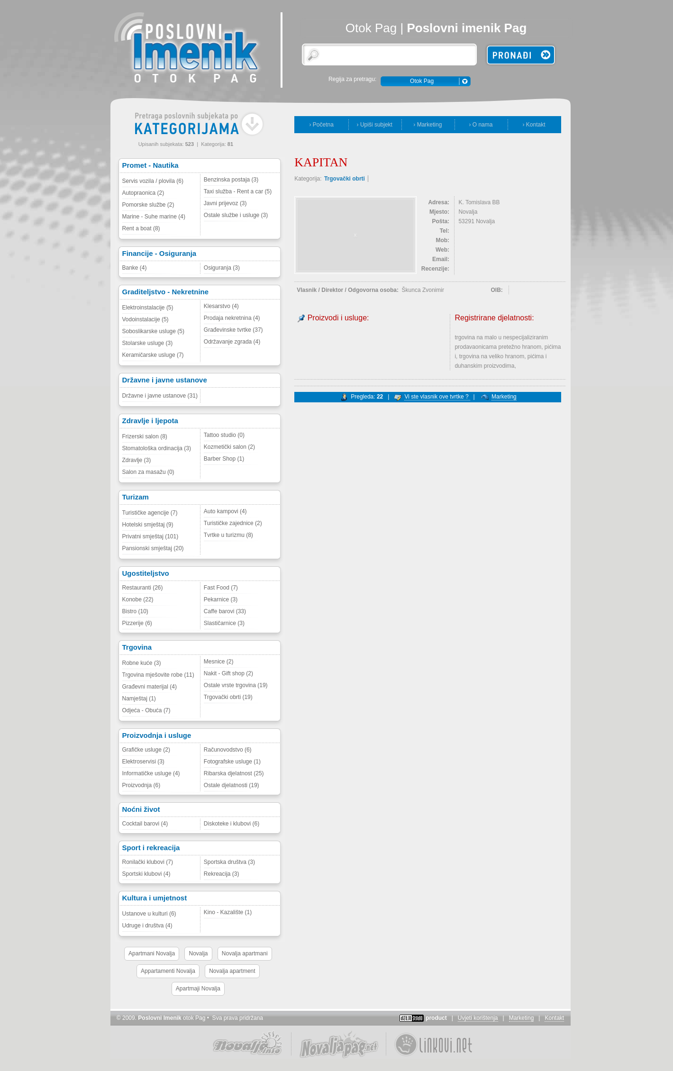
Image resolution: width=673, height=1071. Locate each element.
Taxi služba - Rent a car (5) (238, 191)
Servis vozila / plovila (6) (152, 181)
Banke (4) (134, 267)
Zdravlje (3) (136, 460)
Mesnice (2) (219, 661)
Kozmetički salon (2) (229, 447)
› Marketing (427, 124)
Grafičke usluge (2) (146, 749)
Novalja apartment (232, 971)
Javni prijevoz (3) (225, 203)
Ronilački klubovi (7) (147, 862)
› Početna (321, 124)
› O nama (480, 124)
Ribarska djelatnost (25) (234, 773)
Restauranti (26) (142, 587)
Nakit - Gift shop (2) (228, 673)
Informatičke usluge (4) (151, 773)
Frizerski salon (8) (144, 436)
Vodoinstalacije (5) (145, 319)
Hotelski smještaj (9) (147, 524)
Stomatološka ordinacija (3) (156, 448)
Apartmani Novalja (151, 953)
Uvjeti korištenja (478, 1018)
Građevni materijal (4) (149, 686)
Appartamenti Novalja (168, 971)
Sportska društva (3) (229, 862)
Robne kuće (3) (141, 663)
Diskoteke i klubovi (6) (231, 823)
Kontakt (554, 1018)
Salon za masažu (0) (148, 472)
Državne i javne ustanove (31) (160, 395)
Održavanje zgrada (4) (232, 341)
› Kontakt (533, 124)
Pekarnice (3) (220, 599)
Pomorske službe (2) (148, 204)
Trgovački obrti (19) (228, 697)
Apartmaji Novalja (198, 988)
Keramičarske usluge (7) (153, 355)
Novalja (198, 953)
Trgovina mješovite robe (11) (158, 675)
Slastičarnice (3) (224, 623)
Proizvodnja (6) (141, 785)
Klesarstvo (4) (221, 306)
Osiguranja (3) (222, 267)
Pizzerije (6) (137, 623)
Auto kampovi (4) (225, 511)
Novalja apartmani (245, 953)
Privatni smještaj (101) (150, 536)
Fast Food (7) (221, 587)
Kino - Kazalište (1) (228, 912)
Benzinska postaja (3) (231, 179)
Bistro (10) (135, 611)
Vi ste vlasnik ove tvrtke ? (437, 396)
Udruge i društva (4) (147, 925)
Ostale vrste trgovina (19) (236, 685)
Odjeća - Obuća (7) (146, 710)
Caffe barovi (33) (225, 611)
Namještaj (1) (139, 698)
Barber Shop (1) (224, 458)
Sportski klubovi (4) (146, 874)
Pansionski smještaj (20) (153, 548)
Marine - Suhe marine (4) (153, 216)
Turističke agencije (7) (150, 512)
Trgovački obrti (344, 178)
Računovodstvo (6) (228, 749)
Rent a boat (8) (141, 228)
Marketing (504, 396)
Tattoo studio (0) (224, 435)
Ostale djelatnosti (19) (231, 785)
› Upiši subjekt (374, 124)
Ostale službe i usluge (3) (236, 215)
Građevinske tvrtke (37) (233, 330)
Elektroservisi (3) (143, 761)
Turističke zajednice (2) (233, 523)
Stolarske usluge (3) (147, 343)
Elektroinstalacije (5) (147, 307)
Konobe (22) (138, 599)
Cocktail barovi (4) (145, 823)
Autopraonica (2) (143, 193)
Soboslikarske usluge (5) (153, 331)
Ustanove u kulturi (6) (149, 913)
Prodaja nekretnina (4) (232, 318)
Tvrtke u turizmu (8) (228, 535)
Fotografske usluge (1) (232, 761)
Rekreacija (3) (221, 874)
